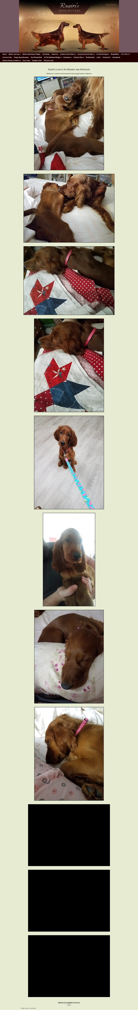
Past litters (126, 54)
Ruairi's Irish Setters (30, 1008)
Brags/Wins (115, 54)
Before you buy (15, 54)
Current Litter (7, 57)
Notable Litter (37, 60)
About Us (55, 54)
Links (99, 57)
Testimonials (90, 57)
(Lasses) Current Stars (86, 54)
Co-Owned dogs (103, 54)
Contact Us (106, 57)
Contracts (67, 57)
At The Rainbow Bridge (53, 57)
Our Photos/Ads (36, 57)
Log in (69, 1005)
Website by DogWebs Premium (69, 1003)
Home (5, 54)
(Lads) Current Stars (68, 54)
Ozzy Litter (26, 60)
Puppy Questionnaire (21, 57)
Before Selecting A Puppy (31, 54)
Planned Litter (49, 60)
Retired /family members (12, 60)
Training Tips (79, 57)
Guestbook (116, 57)
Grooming (45, 54)
